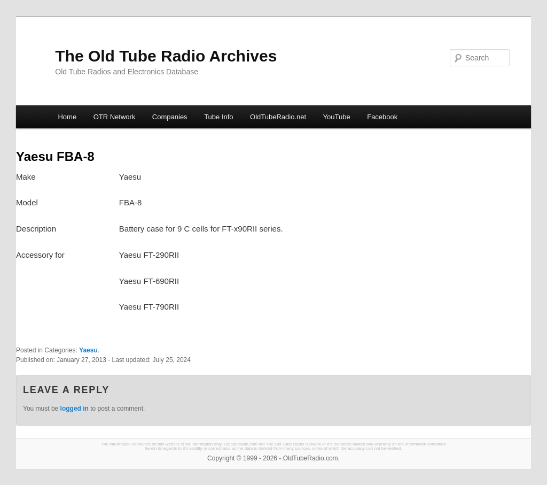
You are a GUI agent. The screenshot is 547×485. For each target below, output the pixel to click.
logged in (74, 408)
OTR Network (114, 117)
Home (67, 117)
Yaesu (88, 350)
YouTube (336, 117)
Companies (169, 117)
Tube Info (218, 117)
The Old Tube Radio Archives (166, 56)
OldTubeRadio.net (278, 117)
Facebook (382, 117)
